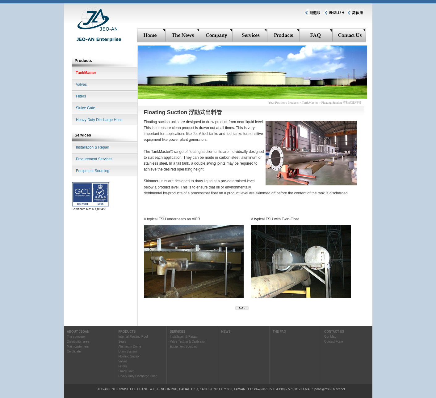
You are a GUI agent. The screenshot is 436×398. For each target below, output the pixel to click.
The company (76, 336)
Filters (81, 96)
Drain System (127, 351)
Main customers (78, 346)
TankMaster (86, 73)
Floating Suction (129, 356)
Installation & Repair (92, 147)
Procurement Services (94, 159)
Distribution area (78, 341)
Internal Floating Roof (133, 336)
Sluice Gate (85, 108)
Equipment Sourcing (92, 171)
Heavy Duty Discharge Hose (99, 120)
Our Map (330, 336)
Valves (81, 84)
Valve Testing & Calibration (188, 341)
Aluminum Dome (129, 346)
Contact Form (333, 341)
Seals (122, 341)
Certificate (74, 351)
